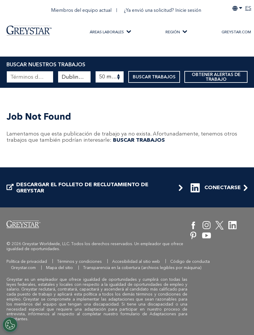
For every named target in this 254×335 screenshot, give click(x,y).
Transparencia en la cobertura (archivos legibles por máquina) (142, 267)
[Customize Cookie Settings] (10, 324)
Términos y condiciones (79, 261)
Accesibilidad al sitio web (136, 261)
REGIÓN (172, 32)
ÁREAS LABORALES (107, 32)
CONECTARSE (216, 187)
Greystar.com (23, 267)
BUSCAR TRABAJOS (154, 77)
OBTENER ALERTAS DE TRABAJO (216, 77)
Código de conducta (190, 261)
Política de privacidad (26, 261)
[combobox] (74, 77)
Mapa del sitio (59, 267)
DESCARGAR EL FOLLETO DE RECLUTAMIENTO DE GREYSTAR (77, 187)
